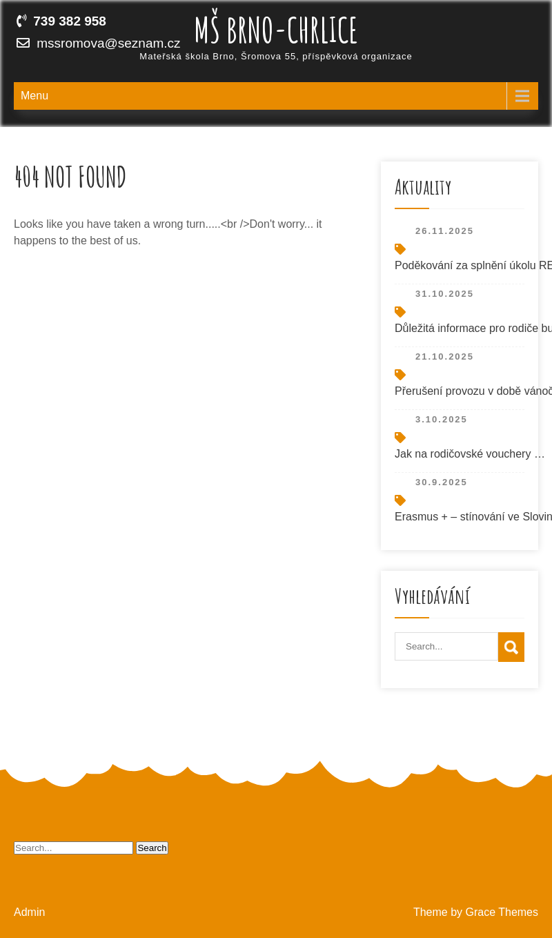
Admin (29, 912)
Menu (34, 95)
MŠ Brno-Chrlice (276, 29)
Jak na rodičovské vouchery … (470, 454)
